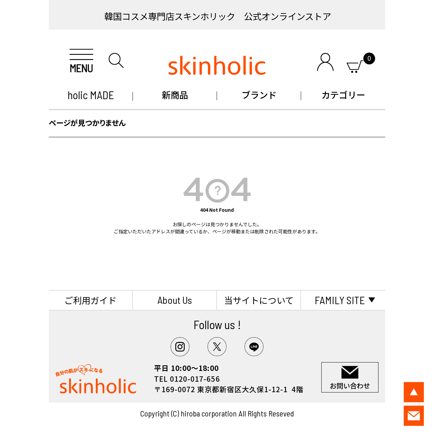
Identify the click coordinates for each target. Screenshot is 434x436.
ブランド (259, 94)
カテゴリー (343, 94)
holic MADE (91, 94)
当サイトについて (259, 300)
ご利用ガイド (90, 300)
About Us (174, 300)
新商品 (175, 94)
